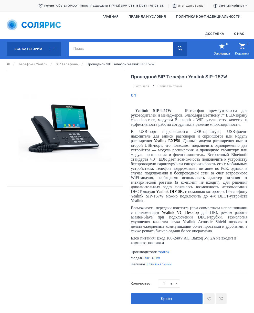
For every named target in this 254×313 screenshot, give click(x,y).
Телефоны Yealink (32, 64)
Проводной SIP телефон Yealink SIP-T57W (120, 64)
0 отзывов (141, 86)
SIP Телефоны (67, 64)
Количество (140, 283)
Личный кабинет (233, 5)
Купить (166, 298)
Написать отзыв (169, 86)
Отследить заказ (191, 5)
